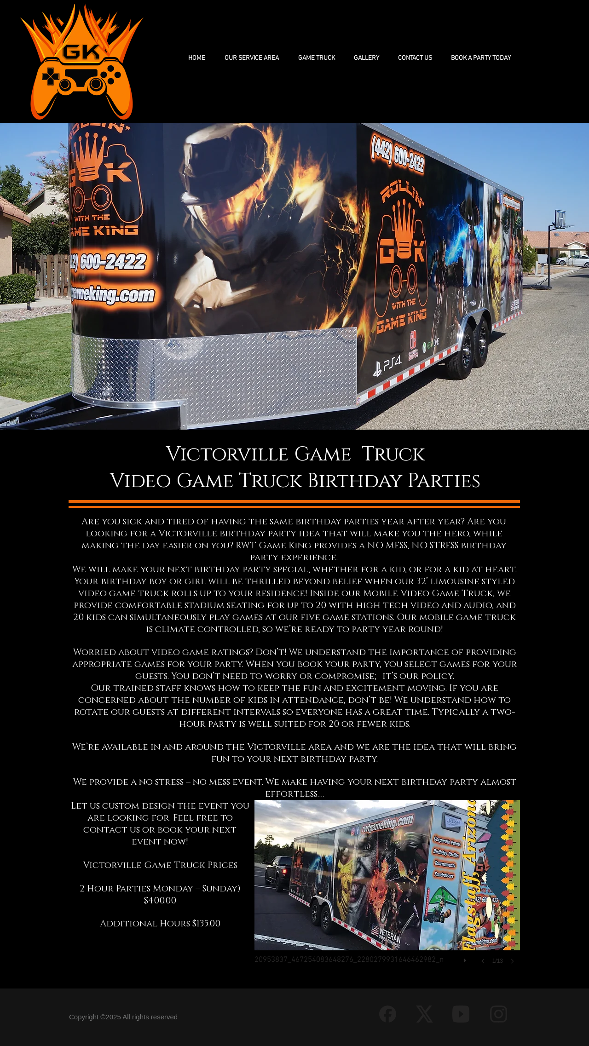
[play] (466, 958)
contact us (111, 830)
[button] (316, 58)
